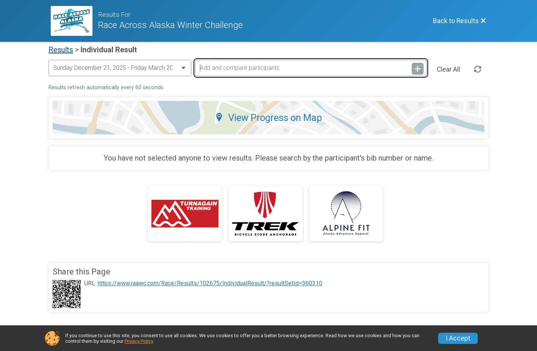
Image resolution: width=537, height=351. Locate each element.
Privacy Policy (139, 341)
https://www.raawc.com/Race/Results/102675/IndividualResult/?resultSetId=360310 (210, 283)
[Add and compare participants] (310, 68)
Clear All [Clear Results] (448, 69)
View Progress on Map (268, 117)
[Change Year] (119, 68)
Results (60, 49)
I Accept (458, 338)
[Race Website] (74, 21)
